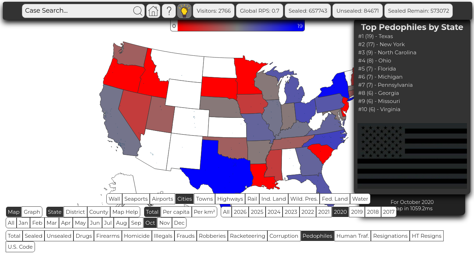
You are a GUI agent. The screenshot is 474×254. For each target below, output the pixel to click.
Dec (179, 222)
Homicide (137, 235)
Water (360, 198)
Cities (184, 198)
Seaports (136, 198)
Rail (252, 198)
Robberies (212, 235)
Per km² (204, 211)
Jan (23, 222)
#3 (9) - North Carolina (387, 52)
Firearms (107, 235)
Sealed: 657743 (308, 10)
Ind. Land (273, 198)
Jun (95, 222)
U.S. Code (20, 246)
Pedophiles (317, 235)
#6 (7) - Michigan (380, 76)
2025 (257, 211)
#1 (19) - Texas (375, 36)
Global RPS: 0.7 (259, 10)
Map (13, 211)
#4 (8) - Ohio (374, 60)
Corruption (283, 235)
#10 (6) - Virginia (379, 109)
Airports (162, 198)
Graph (32, 211)
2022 (308, 211)
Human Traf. (353, 235)
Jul (108, 222)
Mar (52, 222)
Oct (150, 222)
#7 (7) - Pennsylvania (385, 84)
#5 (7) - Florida (377, 68)
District (75, 211)
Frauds (186, 235)
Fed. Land (335, 198)
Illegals (163, 235)
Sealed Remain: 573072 (418, 10)
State (55, 211)
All (226, 211)
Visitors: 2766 (214, 10)
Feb (37, 222)
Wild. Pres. (304, 198)
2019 (357, 211)
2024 (274, 211)
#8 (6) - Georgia (378, 93)
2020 (340, 211)
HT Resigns (427, 235)
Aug (121, 222)
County (98, 211)
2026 (240, 211)
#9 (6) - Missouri (379, 101)
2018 (373, 211)
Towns (204, 198)
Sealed (33, 235)
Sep (136, 222)
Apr (66, 222)
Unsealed (59, 235)
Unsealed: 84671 (357, 10)
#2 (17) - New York (381, 44)
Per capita (176, 211)
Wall (114, 198)
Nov (164, 222)
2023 (291, 211)
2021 (324, 211)
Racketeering (247, 235)
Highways (230, 198)
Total (152, 211)
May (80, 222)
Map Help (125, 211)
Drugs (84, 235)
